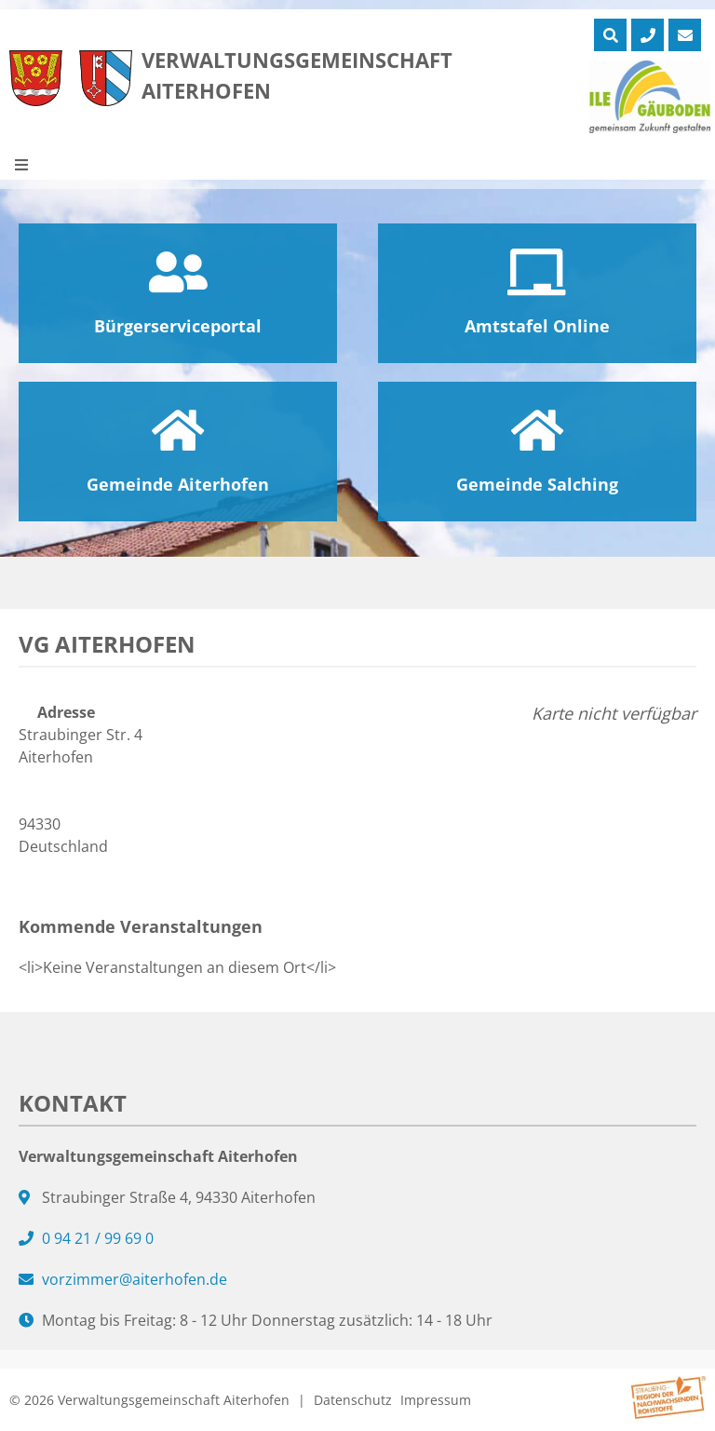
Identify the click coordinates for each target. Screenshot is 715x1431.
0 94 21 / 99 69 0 (98, 1238)
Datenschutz (353, 1400)
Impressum (435, 1400)
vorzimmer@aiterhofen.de (134, 1279)
